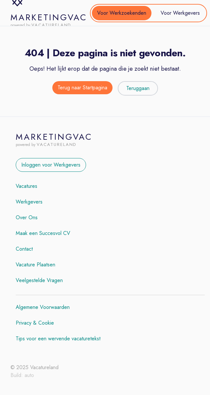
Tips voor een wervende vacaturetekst (58, 338)
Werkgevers (29, 202)
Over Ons (27, 217)
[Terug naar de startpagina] (82, 88)
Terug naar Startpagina (82, 87)
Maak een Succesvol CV (43, 233)
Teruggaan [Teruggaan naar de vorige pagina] (137, 88)
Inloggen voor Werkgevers (50, 165)
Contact (24, 249)
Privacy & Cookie (35, 323)
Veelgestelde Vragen (39, 280)
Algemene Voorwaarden (43, 307)
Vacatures (26, 186)
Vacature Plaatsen (35, 264)
